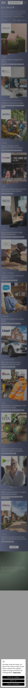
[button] (3, 661)
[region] (13, 673)
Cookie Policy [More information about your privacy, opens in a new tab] (17, 673)
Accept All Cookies (13, 677)
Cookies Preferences (13, 684)
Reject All (13, 680)
